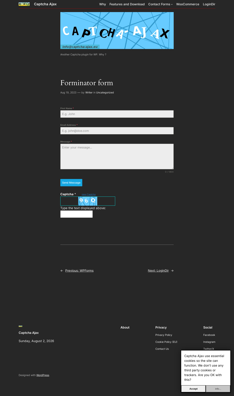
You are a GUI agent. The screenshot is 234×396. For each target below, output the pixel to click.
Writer (89, 92)
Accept (193, 388)
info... (218, 388)
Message (66, 141)
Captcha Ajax (45, 4)
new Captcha (89, 194)
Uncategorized (105, 92)
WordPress (42, 375)
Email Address (69, 125)
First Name (67, 108)
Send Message (71, 182)
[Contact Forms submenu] (172, 4)
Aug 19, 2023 (68, 92)
